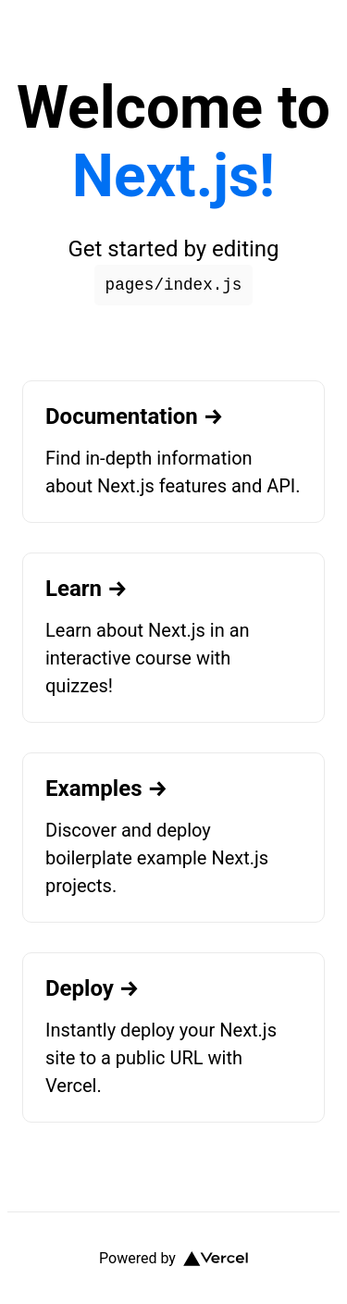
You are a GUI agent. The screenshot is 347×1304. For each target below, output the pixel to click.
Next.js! (173, 176)
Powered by (173, 1258)
